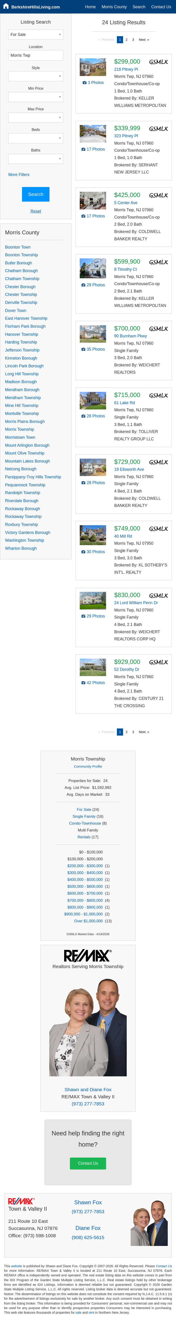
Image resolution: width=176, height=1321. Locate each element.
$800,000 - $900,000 (85, 907)
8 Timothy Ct (125, 269)
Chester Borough (20, 286)
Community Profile (88, 766)
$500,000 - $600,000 (85, 886)
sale (79, 1312)
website (16, 1266)
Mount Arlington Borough (27, 445)
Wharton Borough (21, 548)
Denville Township (21, 302)
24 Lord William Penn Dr (136, 603)
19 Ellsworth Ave (129, 469)
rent (91, 1312)
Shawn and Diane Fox (88, 1089)
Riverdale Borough (21, 500)
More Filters (19, 174)
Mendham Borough (22, 389)
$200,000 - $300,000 (85, 866)
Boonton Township (21, 255)
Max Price (36, 109)
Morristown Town (20, 437)
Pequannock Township (25, 485)
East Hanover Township (26, 318)
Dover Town (15, 310)
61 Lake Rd (124, 403)
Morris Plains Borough (25, 421)
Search (139, 7)
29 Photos (96, 285)
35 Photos (96, 349)
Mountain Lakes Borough (27, 461)
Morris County (114, 7)
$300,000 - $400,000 (85, 873)
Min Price (35, 88)
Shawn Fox (88, 1202)
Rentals (84, 837)
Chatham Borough (21, 270)
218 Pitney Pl (126, 69)
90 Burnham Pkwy (130, 336)
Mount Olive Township (24, 453)
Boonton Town (17, 247)
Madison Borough (21, 381)
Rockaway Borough (22, 508)
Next (142, 39)
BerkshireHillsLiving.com (35, 7)
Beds (36, 130)
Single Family (84, 816)
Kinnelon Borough (21, 358)
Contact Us (161, 7)
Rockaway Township (23, 516)
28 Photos (96, 416)
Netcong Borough (20, 469)
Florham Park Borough (25, 326)
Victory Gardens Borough (27, 532)
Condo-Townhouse (85, 823)
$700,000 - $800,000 (85, 900)
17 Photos (96, 149)
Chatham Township (22, 278)
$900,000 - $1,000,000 (83, 914)
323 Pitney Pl (126, 136)
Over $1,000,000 (88, 921)
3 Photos (96, 82)
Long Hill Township (21, 374)
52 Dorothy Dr (126, 669)
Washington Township (24, 540)
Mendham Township (23, 397)
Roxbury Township (21, 524)
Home (90, 7)
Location (36, 47)
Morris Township (19, 429)
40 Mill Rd (123, 536)
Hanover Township (21, 334)
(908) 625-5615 (88, 1237)
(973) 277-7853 (88, 1103)
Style (36, 68)
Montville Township (22, 413)
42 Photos (96, 682)
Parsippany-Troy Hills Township (33, 477)
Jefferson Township (22, 350)
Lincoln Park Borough (24, 366)
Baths (35, 150)
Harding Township (21, 342)
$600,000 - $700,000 (85, 893)
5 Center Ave (125, 202)
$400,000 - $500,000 (85, 879)
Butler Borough (18, 263)
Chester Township (21, 294)
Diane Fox (87, 1228)
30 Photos (96, 552)
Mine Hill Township (21, 405)
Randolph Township (22, 492)
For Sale (84, 809)
